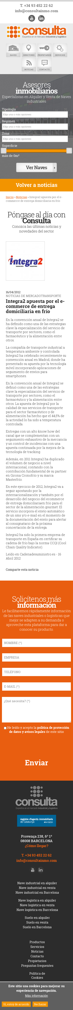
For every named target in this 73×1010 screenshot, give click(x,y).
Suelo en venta (37, 922)
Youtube (31, 18)
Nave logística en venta (37, 905)
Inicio (10, 197)
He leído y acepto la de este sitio (38, 729)
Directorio (28, 50)
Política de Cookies (37, 975)
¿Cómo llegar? (36, 845)
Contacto (44, 65)
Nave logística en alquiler (37, 900)
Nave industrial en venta (37, 888)
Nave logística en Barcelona (37, 910)
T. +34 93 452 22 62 (36, 5)
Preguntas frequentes (37, 965)
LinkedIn (41, 18)
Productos (37, 942)
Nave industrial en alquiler (37, 883)
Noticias (28, 65)
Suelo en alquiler (37, 917)
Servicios (60, 50)
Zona (5, 133)
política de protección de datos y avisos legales (39, 729)
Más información (36, 995)
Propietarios (44, 50)
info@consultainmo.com (36, 10)
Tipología (9, 109)
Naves (13, 50)
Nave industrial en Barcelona (37, 892)
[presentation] (36, 744)
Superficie (9, 146)
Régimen (8, 121)
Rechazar (40, 1004)
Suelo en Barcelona (37, 927)
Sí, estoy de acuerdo (16, 1004)
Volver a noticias (36, 185)
